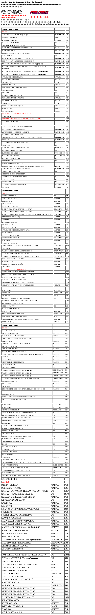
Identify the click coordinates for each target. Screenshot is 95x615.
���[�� (22, 15)
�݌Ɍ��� (14, 15)
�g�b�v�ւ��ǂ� (8, 17)
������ (5, 15)
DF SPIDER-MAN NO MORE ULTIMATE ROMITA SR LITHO (21, 119)
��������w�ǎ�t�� (39, 17)
